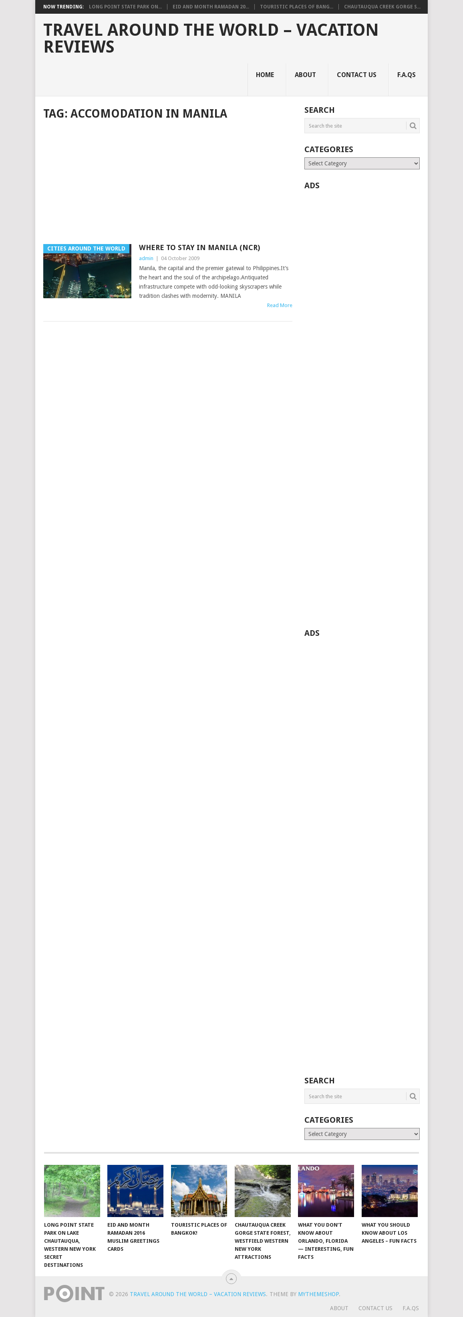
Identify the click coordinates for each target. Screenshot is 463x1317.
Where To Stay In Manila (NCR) (199, 247)
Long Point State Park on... (125, 7)
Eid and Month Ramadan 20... (211, 7)
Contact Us (356, 75)
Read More (279, 305)
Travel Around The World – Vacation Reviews (211, 38)
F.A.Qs (406, 75)
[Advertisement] (167, 183)
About (305, 75)
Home (265, 75)
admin (146, 258)
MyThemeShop (318, 1294)
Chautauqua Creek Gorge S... (382, 7)
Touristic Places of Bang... (296, 7)
